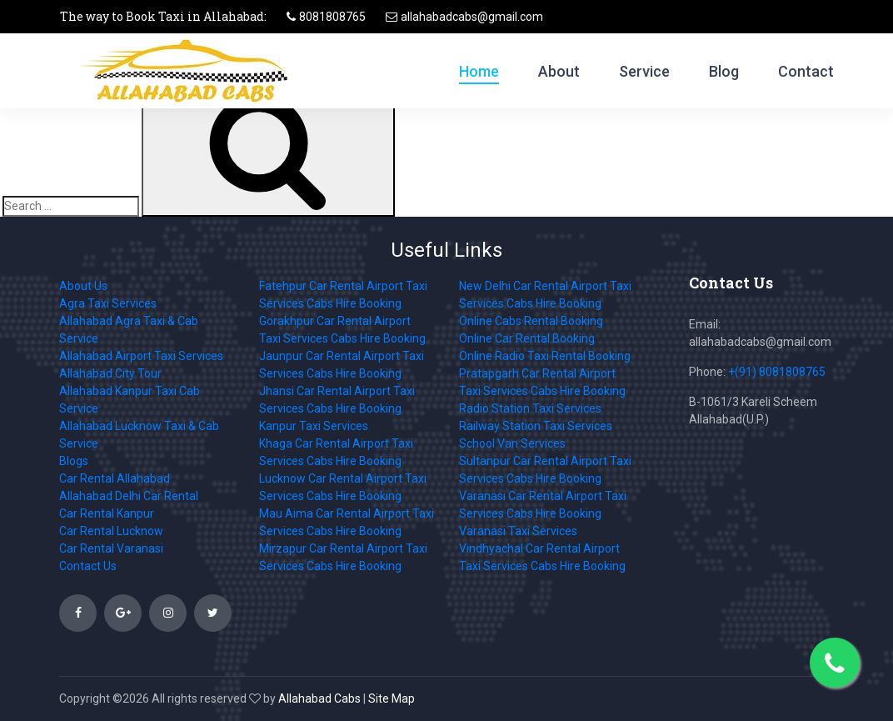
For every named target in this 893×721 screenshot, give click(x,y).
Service (644, 71)
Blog (724, 71)
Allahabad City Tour (110, 373)
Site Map (391, 698)
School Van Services (512, 443)
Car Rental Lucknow (111, 531)
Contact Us (88, 566)
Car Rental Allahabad (114, 478)
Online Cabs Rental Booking (531, 321)
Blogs (73, 461)
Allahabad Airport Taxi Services (141, 356)
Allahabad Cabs (319, 698)
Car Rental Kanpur (106, 513)
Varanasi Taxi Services (518, 531)
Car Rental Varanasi (111, 548)
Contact (806, 71)
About (559, 71)
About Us (83, 286)
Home (479, 71)
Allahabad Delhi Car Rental (128, 496)
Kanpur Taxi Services (313, 426)
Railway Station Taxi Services (535, 426)
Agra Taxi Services (108, 303)
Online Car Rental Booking (527, 338)
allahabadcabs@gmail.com (472, 16)
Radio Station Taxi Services (530, 408)
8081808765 (332, 16)
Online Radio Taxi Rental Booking (545, 356)
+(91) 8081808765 (777, 371)
